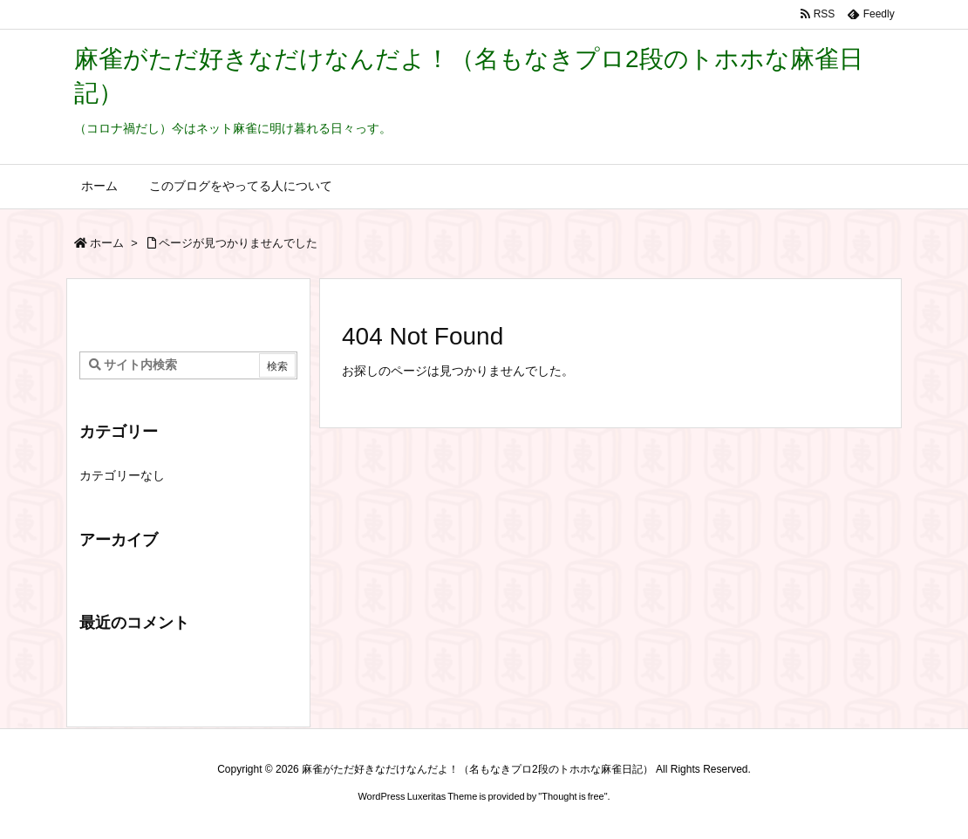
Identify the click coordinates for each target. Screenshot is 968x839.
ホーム (107, 242)
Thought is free (572, 796)
